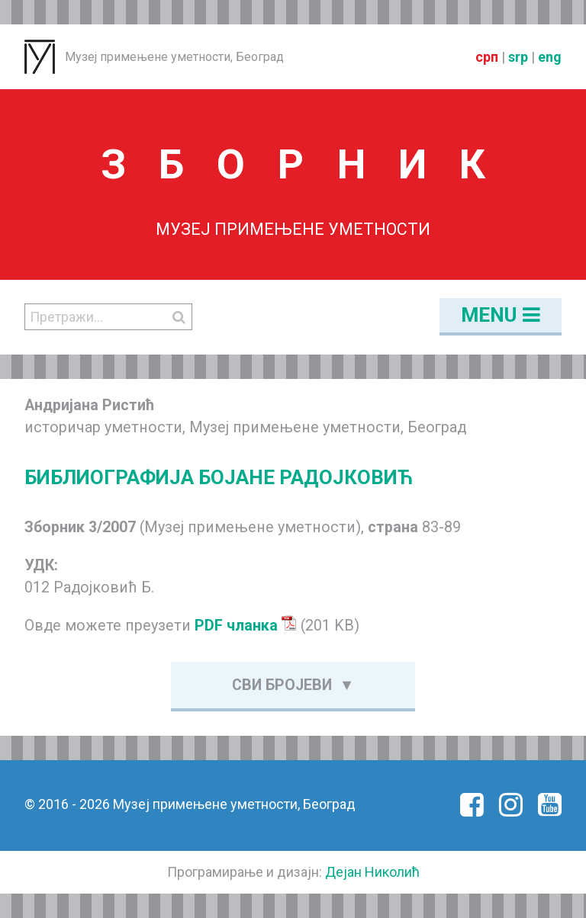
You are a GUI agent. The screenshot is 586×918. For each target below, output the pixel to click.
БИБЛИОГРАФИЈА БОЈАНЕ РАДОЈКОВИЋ (218, 477)
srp (518, 57)
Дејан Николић (372, 872)
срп (486, 57)
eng (550, 57)
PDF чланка (246, 625)
